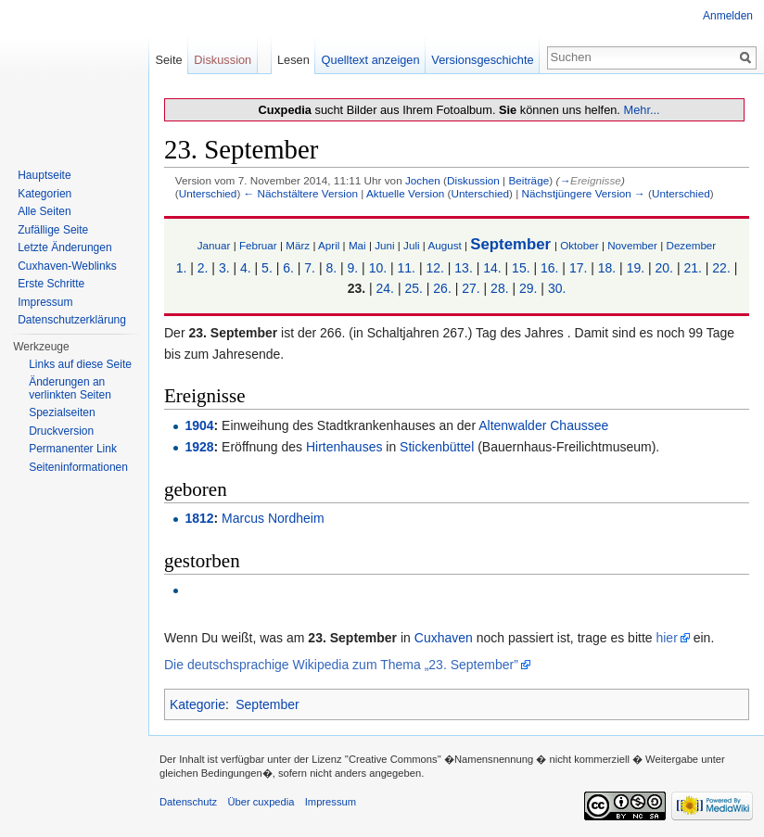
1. (181, 267)
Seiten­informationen (78, 467)
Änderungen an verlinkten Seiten (70, 388)
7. (309, 267)
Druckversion (61, 431)
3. (224, 267)
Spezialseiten (62, 412)
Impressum (45, 302)
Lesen (293, 60)
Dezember (691, 245)
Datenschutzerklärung (72, 319)
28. (499, 288)
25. (413, 288)
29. (528, 288)
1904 (199, 425)
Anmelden (728, 15)
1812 (199, 518)
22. (721, 267)
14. (492, 267)
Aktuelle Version (405, 193)
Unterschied (208, 193)
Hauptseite (44, 175)
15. (520, 267)
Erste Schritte (51, 283)
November (632, 245)
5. (267, 267)
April (328, 245)
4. (245, 267)
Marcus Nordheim (273, 518)
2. (203, 267)
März (298, 245)
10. (378, 267)
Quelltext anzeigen (371, 60)
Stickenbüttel (437, 446)
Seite (168, 60)
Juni (384, 245)
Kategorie (197, 704)
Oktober (579, 245)
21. (692, 267)
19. (635, 267)
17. (578, 267)
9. (353, 267)
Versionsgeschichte (482, 60)
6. (288, 267)
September (510, 244)
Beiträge (528, 180)
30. (557, 288)
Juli (411, 245)
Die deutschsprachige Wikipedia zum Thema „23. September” (341, 664)
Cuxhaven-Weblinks (67, 266)
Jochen (422, 180)
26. (442, 288)
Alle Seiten (44, 211)
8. (331, 267)
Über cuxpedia (260, 801)
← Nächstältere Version (301, 193)
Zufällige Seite (53, 229)
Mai (357, 245)
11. (406, 267)
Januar (214, 245)
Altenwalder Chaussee (543, 425)
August (444, 245)
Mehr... (641, 110)
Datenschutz (188, 801)
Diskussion (473, 180)
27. (470, 288)
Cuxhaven (443, 637)
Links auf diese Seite (80, 364)
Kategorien (44, 193)
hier (666, 637)
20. (664, 267)
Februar (258, 245)
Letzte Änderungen (64, 247)
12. (434, 267)
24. (385, 288)
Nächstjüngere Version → (583, 193)
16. (549, 267)
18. (607, 267)
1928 (199, 446)
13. (463, 267)
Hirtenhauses (344, 446)
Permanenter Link (73, 448)
